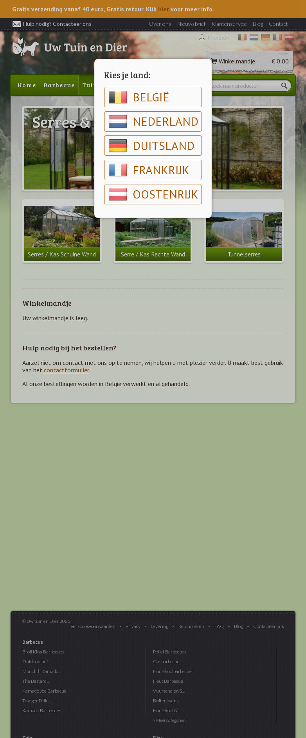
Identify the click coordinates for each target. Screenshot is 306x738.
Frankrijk (148, 170)
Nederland (153, 121)
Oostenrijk (153, 194)
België (138, 97)
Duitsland (151, 145)
